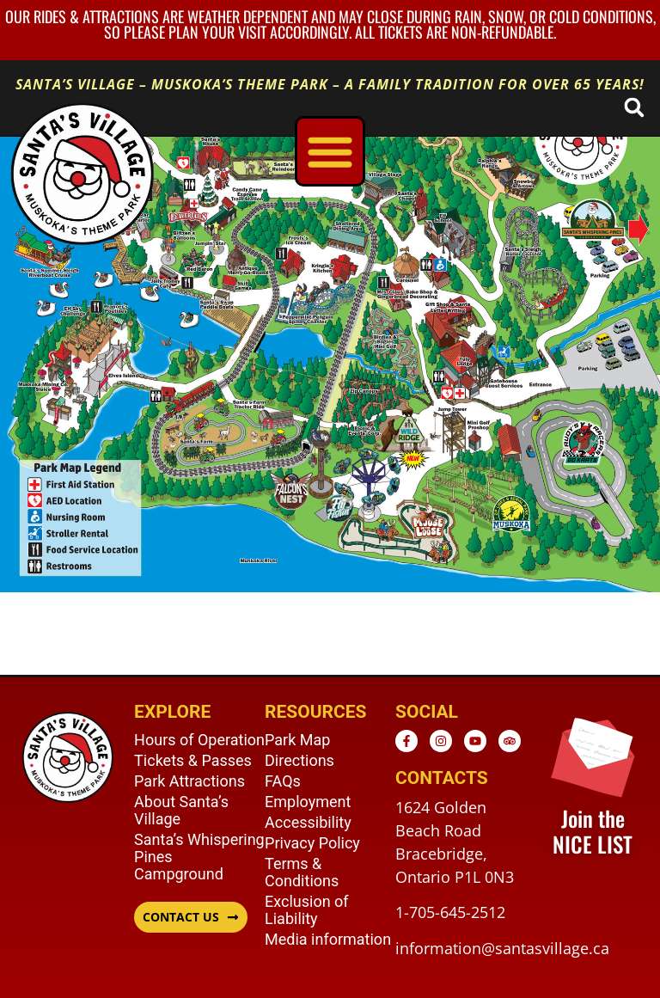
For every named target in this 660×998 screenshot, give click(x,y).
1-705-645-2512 (450, 912)
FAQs (283, 781)
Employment (308, 802)
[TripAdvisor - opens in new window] (509, 741)
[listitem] (582, 455)
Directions (299, 760)
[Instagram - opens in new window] (441, 741)
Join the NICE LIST (592, 831)
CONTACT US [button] (181, 916)
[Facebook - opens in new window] (406, 741)
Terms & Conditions (302, 872)
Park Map (297, 740)
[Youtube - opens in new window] (475, 741)
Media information (328, 939)
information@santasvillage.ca (502, 948)
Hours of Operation (199, 740)
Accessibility (308, 822)
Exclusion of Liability (307, 910)
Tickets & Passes (193, 760)
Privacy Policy (312, 843)
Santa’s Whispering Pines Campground (199, 856)
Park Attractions (189, 781)
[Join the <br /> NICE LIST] (592, 755)
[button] (634, 107)
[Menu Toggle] (330, 151)
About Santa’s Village (181, 810)
